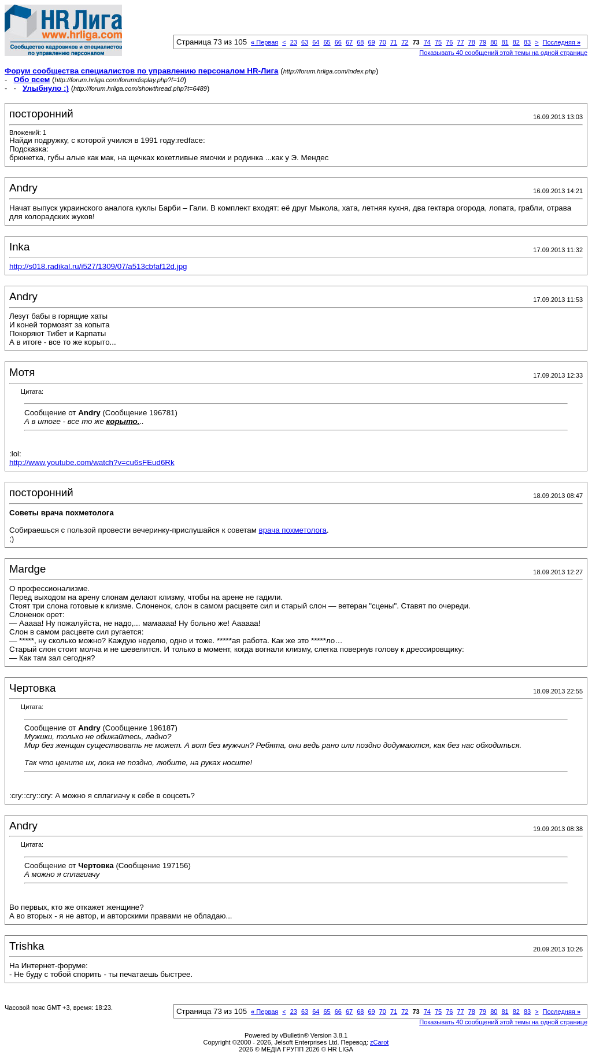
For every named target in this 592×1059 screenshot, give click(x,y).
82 (516, 42)
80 (493, 42)
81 (504, 42)
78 (471, 42)
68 (360, 42)
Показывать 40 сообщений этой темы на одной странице (503, 52)
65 (326, 42)
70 (382, 42)
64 (315, 42)
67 (349, 42)
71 (393, 42)
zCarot (379, 1042)
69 (371, 42)
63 (304, 42)
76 (449, 42)
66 (338, 42)
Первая (264, 42)
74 (427, 42)
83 (527, 42)
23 (293, 42)
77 (460, 42)
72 (404, 42)
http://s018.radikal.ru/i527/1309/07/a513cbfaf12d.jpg (98, 266)
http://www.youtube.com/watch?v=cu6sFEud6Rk (92, 462)
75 (438, 42)
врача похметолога (293, 530)
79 (482, 42)
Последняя (561, 42)
